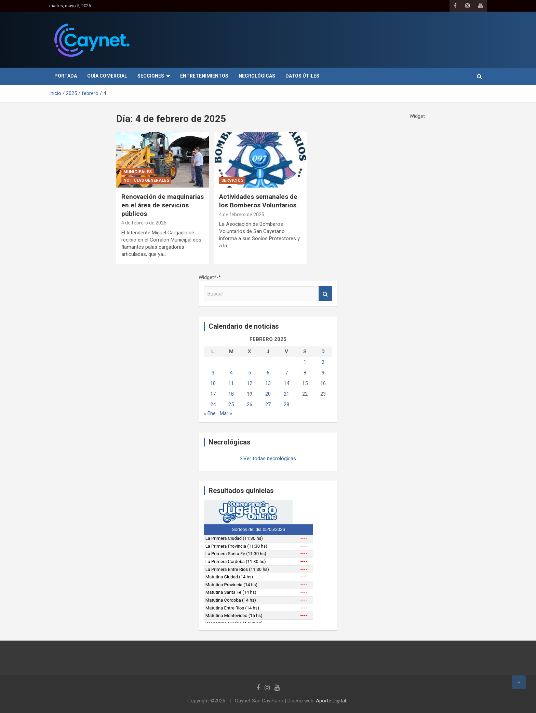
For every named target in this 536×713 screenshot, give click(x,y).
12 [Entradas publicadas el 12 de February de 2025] (249, 383)
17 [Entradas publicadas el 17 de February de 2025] (213, 394)
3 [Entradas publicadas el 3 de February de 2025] (213, 373)
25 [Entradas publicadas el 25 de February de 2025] (231, 404)
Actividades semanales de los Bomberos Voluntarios (258, 201)
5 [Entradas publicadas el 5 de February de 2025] (249, 373)
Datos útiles (302, 76)
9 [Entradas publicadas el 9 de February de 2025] (323, 373)
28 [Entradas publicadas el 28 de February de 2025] (286, 404)
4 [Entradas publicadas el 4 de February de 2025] (231, 373)
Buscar (325, 294)
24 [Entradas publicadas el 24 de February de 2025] (213, 404)
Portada (65, 76)
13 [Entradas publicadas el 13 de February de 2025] (268, 383)
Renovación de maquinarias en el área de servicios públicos (162, 205)
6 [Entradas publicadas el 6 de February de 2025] (268, 373)
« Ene (210, 413)
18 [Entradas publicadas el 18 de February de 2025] (231, 394)
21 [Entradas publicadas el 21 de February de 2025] (286, 394)
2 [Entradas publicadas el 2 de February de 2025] (323, 362)
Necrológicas (257, 76)
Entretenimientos (204, 76)
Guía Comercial (107, 76)
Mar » (226, 413)
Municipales (137, 171)
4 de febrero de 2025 (143, 222)
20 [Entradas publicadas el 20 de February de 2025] (268, 394)
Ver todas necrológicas (268, 458)
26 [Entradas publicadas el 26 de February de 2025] (249, 404)
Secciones (150, 76)
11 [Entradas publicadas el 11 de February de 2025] (231, 383)
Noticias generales (146, 180)
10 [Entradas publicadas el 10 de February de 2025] (213, 383)
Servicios (232, 180)
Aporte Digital (331, 701)
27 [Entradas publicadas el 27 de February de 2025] (268, 404)
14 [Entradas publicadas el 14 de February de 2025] (286, 383)
